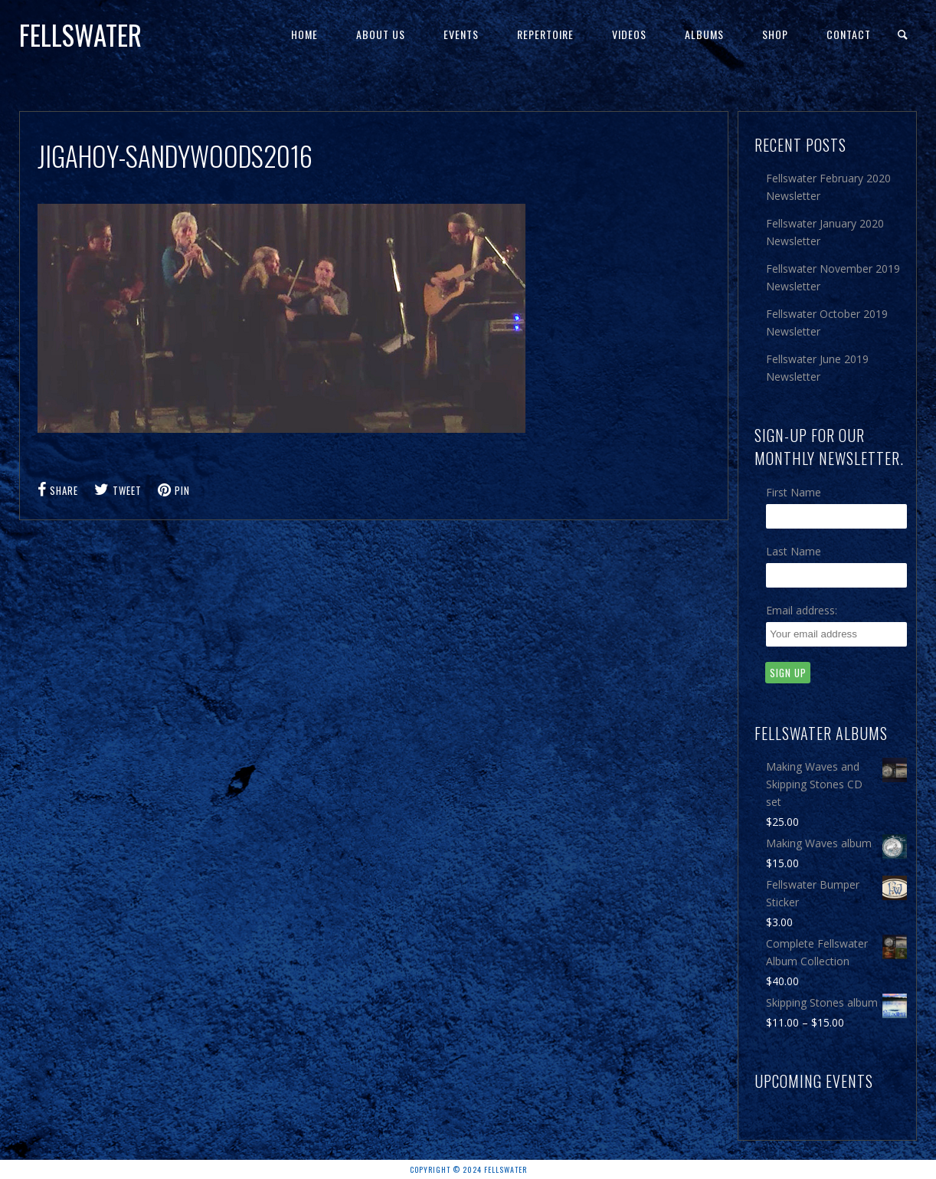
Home (304, 34)
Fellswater (80, 34)
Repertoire (545, 34)
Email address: (801, 610)
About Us (380, 34)
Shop (775, 34)
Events (461, 34)
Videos (629, 34)
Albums (704, 34)
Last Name (793, 551)
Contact (848, 34)
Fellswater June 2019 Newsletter (817, 368)
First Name (793, 492)
